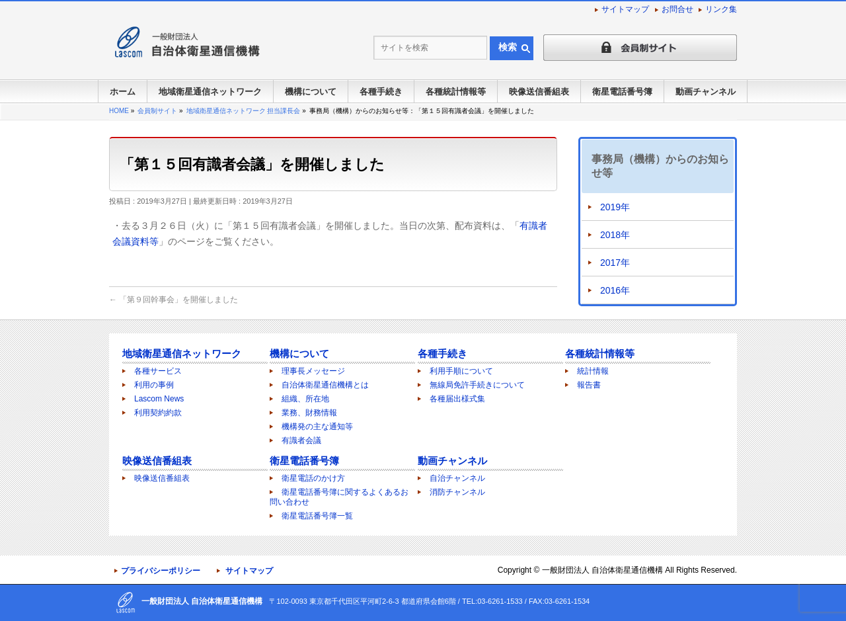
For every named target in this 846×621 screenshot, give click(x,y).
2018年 (615, 234)
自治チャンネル (457, 478)
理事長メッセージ (313, 371)
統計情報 (593, 371)
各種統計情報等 (599, 353)
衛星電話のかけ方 (313, 478)
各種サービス (158, 371)
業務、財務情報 (309, 412)
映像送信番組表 (157, 460)
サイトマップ (625, 9)
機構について (299, 353)
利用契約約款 (158, 412)
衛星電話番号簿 (304, 460)
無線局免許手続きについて (477, 385)
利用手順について (461, 371)
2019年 (615, 207)
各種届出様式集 (457, 398)
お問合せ (677, 9)
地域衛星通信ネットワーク (181, 353)
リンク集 (721, 9)
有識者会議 (301, 440)
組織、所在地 (305, 398)
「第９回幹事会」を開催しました (173, 299)
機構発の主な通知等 (317, 426)
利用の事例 (154, 385)
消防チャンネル (457, 492)
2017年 (615, 262)
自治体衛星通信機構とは (325, 385)
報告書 (589, 385)
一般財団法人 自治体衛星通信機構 (602, 570)
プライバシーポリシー (160, 570)
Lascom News (159, 398)
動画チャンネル (452, 460)
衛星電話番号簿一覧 (317, 515)
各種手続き (442, 353)
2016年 (615, 290)
